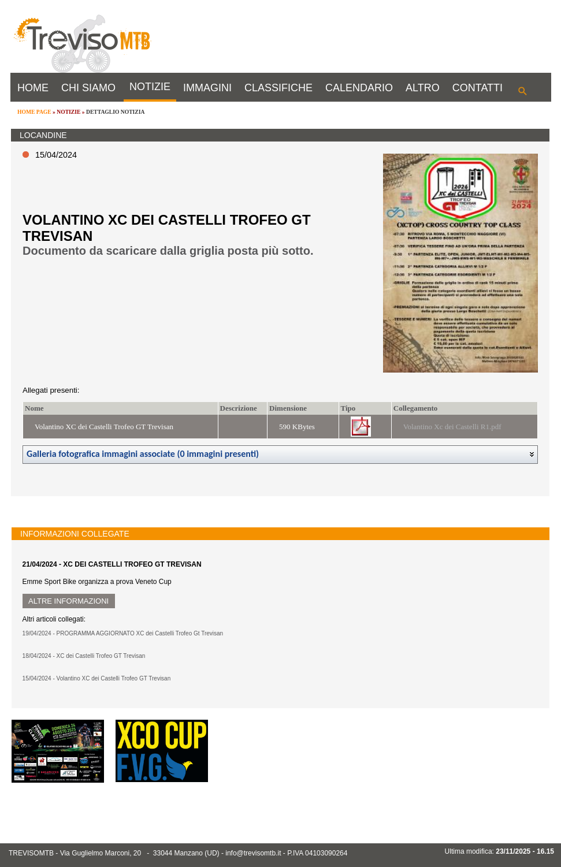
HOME (33, 88)
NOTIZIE (149, 86)
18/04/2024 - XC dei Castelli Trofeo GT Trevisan (84, 656)
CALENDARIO (359, 88)
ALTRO (423, 88)
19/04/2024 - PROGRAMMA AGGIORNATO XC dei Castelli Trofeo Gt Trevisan (123, 633)
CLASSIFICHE (278, 88)
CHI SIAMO (88, 88)
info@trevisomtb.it (253, 853)
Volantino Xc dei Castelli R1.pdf (452, 426)
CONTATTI (477, 88)
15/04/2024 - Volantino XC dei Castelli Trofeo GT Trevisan (97, 678)
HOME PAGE (34, 112)
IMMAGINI (207, 88)
